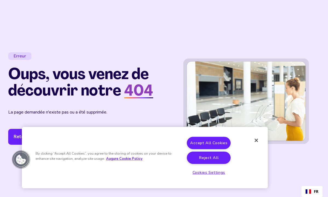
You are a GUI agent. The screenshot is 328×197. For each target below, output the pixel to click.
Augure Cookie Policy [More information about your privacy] (124, 158)
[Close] (256, 140)
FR (312, 191)
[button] (21, 159)
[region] (145, 157)
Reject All (209, 157)
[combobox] (312, 191)
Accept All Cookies (208, 143)
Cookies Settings (209, 172)
